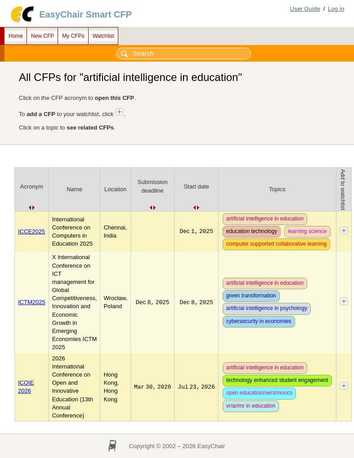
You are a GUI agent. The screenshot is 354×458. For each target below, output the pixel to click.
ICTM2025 (31, 302)
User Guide (305, 8)
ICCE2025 (31, 231)
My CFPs (73, 36)
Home (16, 36)
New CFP (42, 36)
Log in (336, 8)
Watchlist (103, 36)
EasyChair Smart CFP (85, 14)
